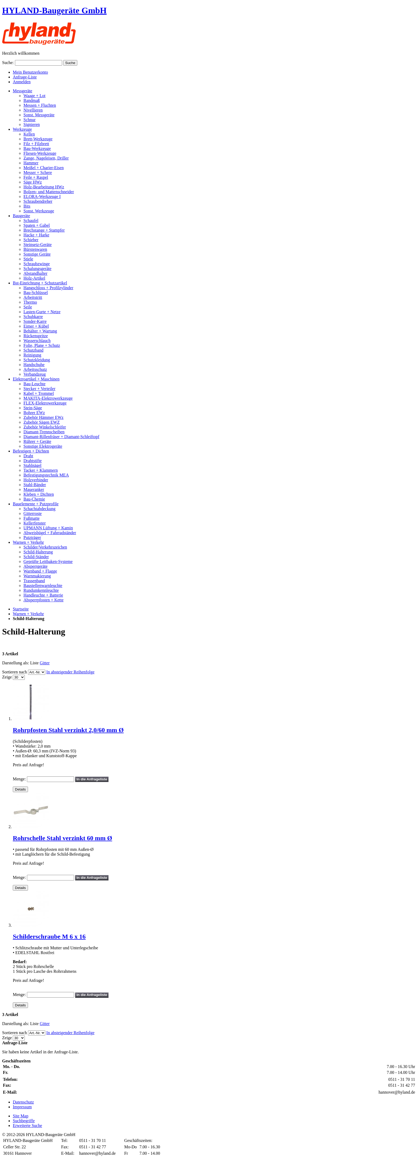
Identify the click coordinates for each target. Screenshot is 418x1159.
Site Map (20, 1116)
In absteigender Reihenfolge (70, 672)
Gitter (45, 663)
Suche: (8, 62)
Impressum (22, 1107)
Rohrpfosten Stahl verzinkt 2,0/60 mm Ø (68, 730)
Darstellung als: (15, 663)
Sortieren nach (14, 672)
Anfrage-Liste (25, 77)
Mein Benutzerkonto (30, 72)
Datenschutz (23, 1102)
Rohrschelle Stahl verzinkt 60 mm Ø (62, 838)
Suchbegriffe (24, 1120)
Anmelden (22, 82)
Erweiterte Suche (27, 1125)
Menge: (19, 779)
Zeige (7, 677)
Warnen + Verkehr (28, 614)
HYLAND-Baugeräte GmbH (54, 10)
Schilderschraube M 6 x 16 (49, 936)
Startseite (21, 609)
